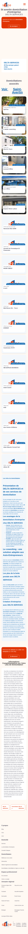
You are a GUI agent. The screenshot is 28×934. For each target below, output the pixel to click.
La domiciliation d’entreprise (7, 847)
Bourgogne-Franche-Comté (19, 910)
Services (3, 843)
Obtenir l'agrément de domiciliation (9, 864)
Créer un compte (5, 879)
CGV (2, 836)
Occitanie (3, 891)
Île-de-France (18, 896)
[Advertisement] (14, 44)
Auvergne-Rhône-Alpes (6, 916)
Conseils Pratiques (5, 850)
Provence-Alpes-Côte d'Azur (6, 886)
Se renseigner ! (14, 26)
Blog (2, 829)
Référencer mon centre (6, 857)
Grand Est (17, 900)
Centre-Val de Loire (19, 905)
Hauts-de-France (5, 900)
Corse (2, 905)
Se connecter (4, 875)
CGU (2, 832)
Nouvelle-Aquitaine (19, 891)
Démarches (4, 861)
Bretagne (3, 910)
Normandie (4, 896)
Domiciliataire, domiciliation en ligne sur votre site (12, 868)
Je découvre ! (14, 656)
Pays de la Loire (18, 885)
